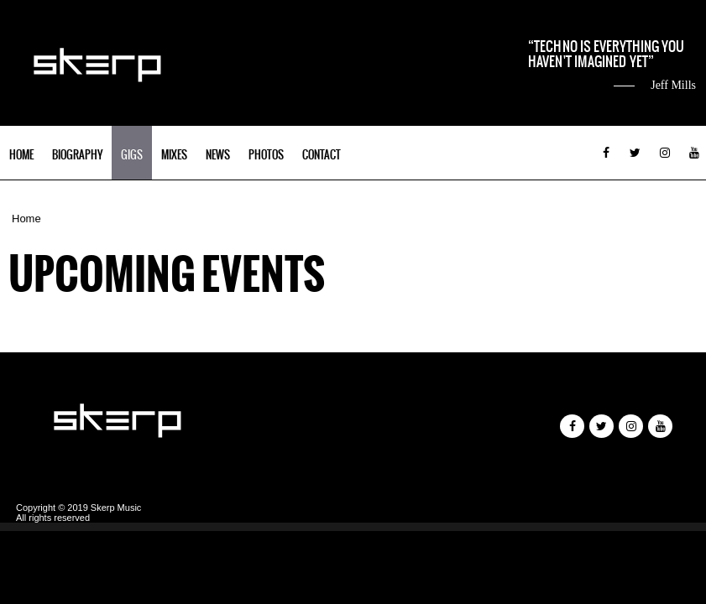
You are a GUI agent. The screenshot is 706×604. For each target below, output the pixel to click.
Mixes (174, 155)
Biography (77, 155)
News (218, 155)
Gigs (132, 155)
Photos (266, 155)
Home (21, 155)
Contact (321, 155)
